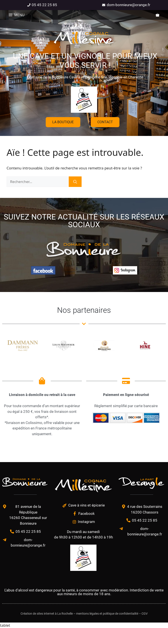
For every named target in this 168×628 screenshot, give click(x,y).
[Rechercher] (75, 181)
